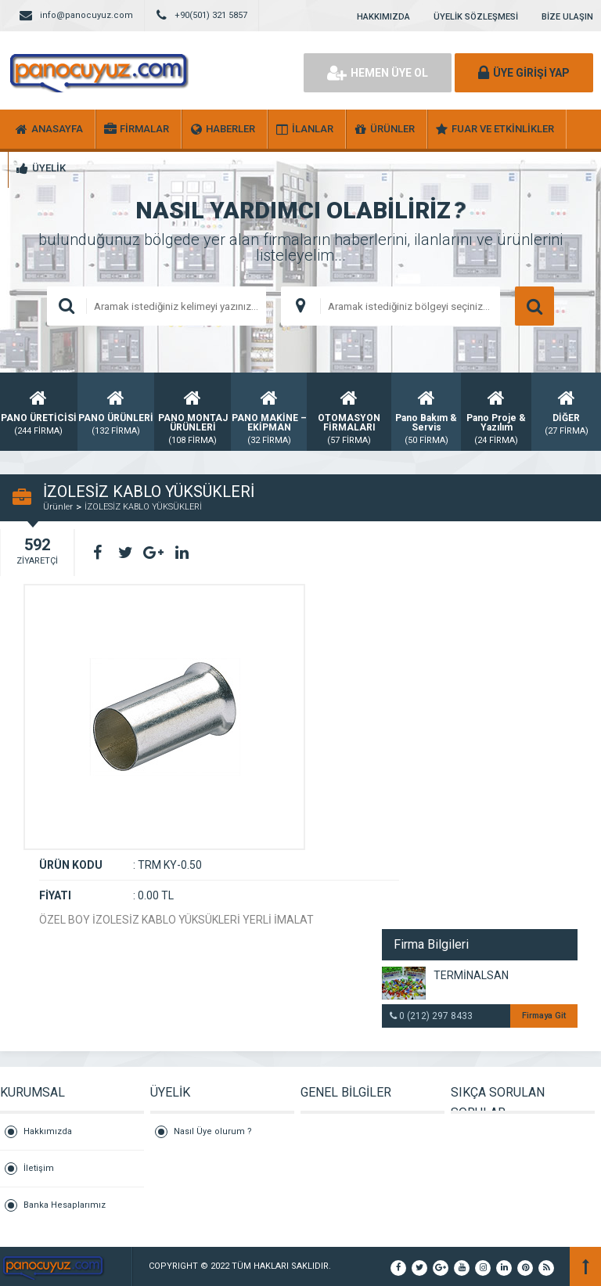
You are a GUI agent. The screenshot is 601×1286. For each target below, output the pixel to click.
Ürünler (58, 507)
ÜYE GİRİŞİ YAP (524, 72)
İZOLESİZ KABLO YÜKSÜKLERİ (143, 507)
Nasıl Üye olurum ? (213, 1131)
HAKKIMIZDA (383, 17)
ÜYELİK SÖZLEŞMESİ (476, 17)
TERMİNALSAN (471, 975)
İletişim (38, 1168)
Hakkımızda (47, 1131)
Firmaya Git (544, 1015)
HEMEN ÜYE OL (377, 72)
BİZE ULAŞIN (567, 17)
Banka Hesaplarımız (64, 1205)
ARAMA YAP (534, 306)
